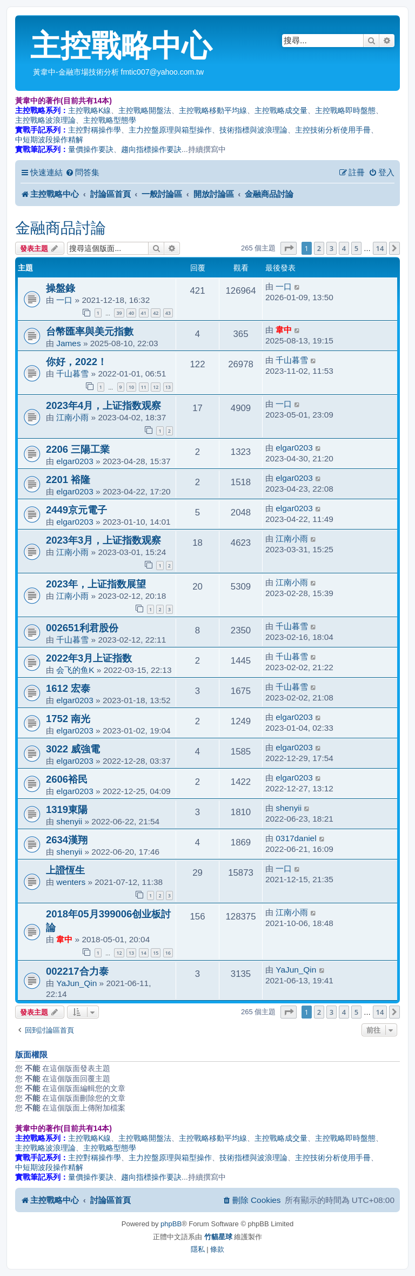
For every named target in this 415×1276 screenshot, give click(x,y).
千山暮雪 (72, 373)
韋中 (284, 329)
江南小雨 (72, 417)
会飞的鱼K (75, 670)
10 (131, 387)
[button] (288, 248)
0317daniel (296, 838)
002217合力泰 (77, 971)
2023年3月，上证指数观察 (103, 540)
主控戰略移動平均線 (213, 110)
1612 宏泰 (68, 688)
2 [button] (319, 248)
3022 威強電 (73, 749)
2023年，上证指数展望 (96, 584)
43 (168, 312)
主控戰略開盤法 (144, 110)
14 (143, 952)
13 (168, 387)
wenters (70, 882)
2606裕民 (67, 779)
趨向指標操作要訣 (151, 149)
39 (119, 312)
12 (155, 387)
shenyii (69, 821)
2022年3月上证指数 (89, 658)
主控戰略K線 (89, 110)
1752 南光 (68, 718)
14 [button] (380, 248)
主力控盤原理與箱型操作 (170, 129)
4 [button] (344, 248)
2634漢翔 (67, 839)
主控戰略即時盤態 (345, 110)
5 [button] (356, 248)
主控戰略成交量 (281, 110)
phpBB (171, 1224)
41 (143, 312)
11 (143, 387)
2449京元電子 (76, 509)
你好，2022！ (76, 361)
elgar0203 (74, 461)
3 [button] (331, 248)
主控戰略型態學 (109, 120)
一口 (64, 300)
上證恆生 (65, 870)
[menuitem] (82, 172)
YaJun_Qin (76, 983)
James (68, 343)
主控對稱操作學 (94, 129)
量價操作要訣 (90, 149)
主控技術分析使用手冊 (333, 129)
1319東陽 (67, 809)
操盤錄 (60, 288)
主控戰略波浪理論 (45, 120)
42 (155, 312)
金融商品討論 (60, 228)
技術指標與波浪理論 (253, 129)
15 (155, 952)
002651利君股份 (82, 627)
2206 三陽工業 (78, 449)
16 (168, 952)
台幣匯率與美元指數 (89, 331)
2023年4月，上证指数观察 (103, 405)
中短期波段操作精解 (49, 139)
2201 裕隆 (68, 479)
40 (131, 312)
